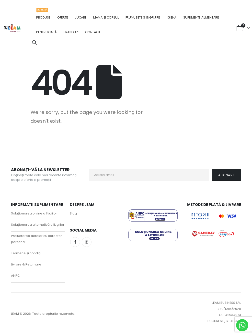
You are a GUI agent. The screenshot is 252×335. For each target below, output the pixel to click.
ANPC (15, 275)
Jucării (80, 17)
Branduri (71, 32)
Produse (43, 15)
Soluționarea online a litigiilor (34, 213)
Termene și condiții (26, 253)
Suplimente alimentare (201, 17)
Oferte (62, 17)
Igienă (171, 17)
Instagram (87, 242)
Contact (92, 32)
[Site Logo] (12, 28)
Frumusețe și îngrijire (143, 17)
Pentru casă (46, 32)
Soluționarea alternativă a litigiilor (37, 224)
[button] (34, 43)
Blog (73, 213)
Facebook (75, 242)
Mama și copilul (106, 17)
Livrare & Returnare (26, 264)
